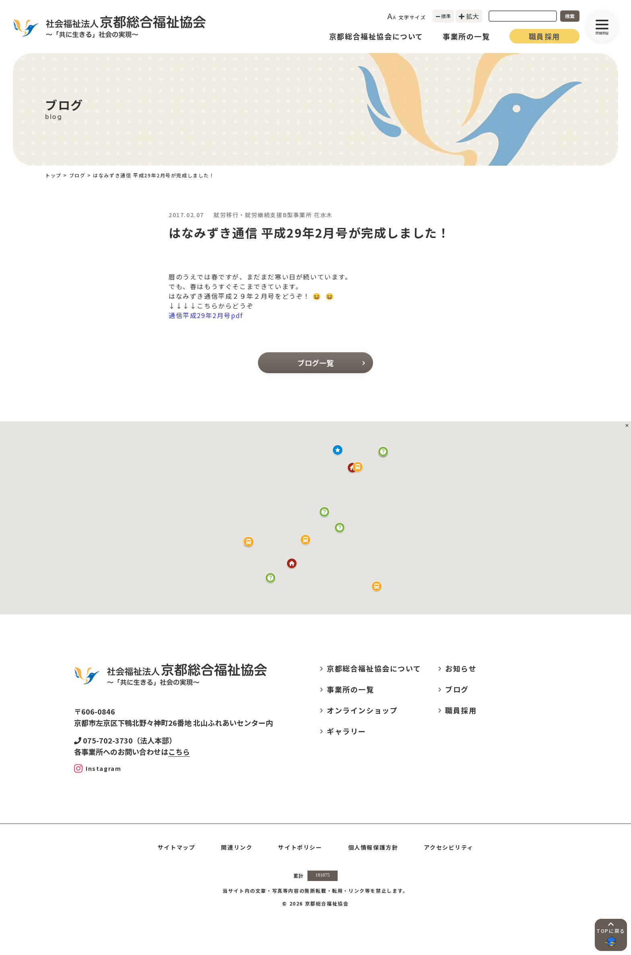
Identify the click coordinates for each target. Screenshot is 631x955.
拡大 (469, 16)
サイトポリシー (300, 847)
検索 (570, 15)
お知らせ (460, 668)
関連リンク (236, 847)
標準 (443, 15)
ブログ (77, 175)
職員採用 (544, 36)
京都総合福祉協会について (376, 36)
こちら (179, 751)
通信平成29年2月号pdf (206, 315)
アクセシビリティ (448, 847)
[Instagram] (97, 768)
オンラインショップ (362, 710)
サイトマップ (177, 847)
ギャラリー (346, 731)
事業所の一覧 (466, 36)
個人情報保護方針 (373, 847)
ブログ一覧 (331, 362)
